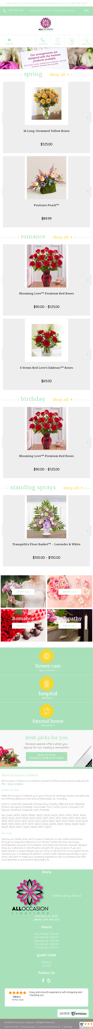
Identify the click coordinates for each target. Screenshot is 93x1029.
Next (88, 117)
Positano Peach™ (46, 205)
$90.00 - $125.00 (47, 306)
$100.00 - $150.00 (46, 557)
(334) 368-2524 (16, 10)
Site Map (68, 1026)
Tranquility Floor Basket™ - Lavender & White (46, 544)
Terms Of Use (11, 1026)
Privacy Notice (28, 1026)
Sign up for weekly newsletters (47, 756)
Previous (4, 117)
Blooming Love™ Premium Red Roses (46, 293)
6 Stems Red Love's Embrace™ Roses (46, 367)
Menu (9, 43)
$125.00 (46, 144)
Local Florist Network (49, 1026)
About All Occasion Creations (19, 775)
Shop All (58, 74)
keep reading (15, 783)
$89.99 (46, 218)
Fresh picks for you (46, 742)
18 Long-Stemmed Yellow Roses (46, 131)
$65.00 (46, 381)
